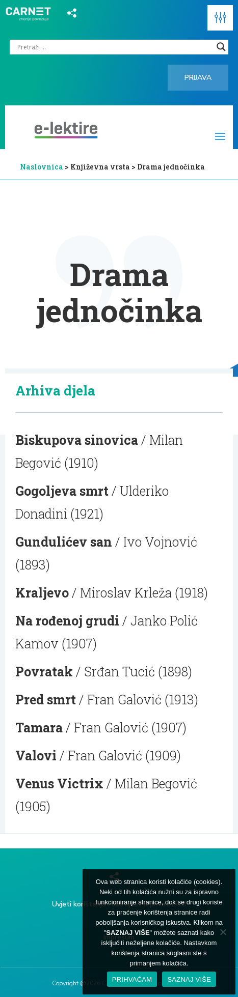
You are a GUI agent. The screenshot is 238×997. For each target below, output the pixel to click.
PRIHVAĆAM (132, 979)
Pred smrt (45, 699)
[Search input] (114, 47)
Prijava (197, 77)
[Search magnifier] (221, 47)
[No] (223, 932)
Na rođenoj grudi (67, 620)
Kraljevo (42, 592)
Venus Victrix (59, 783)
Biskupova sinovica (76, 440)
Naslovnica (41, 167)
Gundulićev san (63, 541)
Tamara (39, 727)
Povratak (44, 671)
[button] (220, 18)
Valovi (36, 755)
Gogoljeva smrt (62, 490)
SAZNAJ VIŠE (189, 979)
